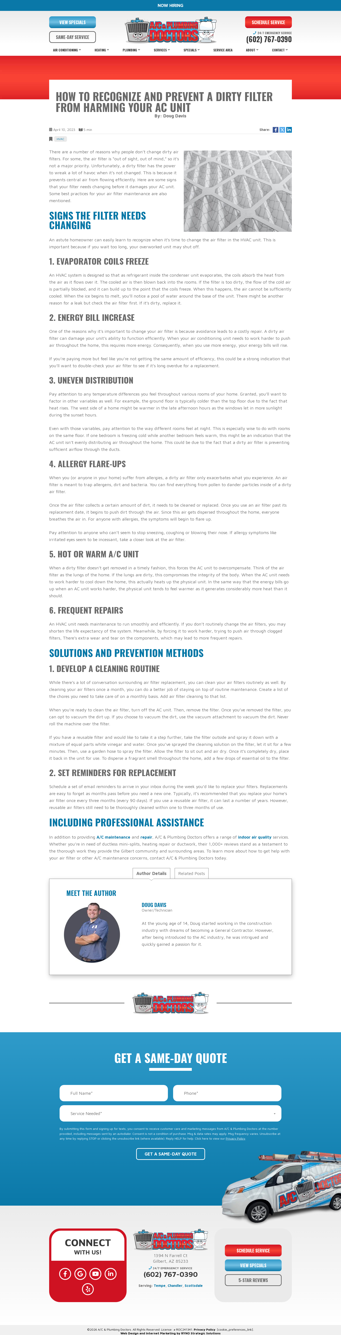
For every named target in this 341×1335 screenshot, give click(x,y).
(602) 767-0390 (269, 39)
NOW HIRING (170, 5)
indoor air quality (259, 836)
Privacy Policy (235, 1138)
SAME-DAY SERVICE (72, 37)
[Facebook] (62, 1272)
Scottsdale (194, 1286)
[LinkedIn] (100, 1272)
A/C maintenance (115, 836)
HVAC (60, 139)
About (250, 49)
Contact (278, 49)
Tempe (159, 1286)
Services (160, 49)
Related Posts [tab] (191, 873)
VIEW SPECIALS (72, 22)
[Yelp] (113, 1272)
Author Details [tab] (151, 873)
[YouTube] (88, 1272)
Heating (100, 49)
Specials (190, 49)
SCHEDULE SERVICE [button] (253, 1245)
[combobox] (170, 1113)
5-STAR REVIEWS (253, 1275)
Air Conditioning (65, 49)
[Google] (75, 1272)
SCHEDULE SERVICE (268, 22)
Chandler (175, 1286)
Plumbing (130, 49)
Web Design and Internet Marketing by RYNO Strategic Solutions (170, 1323)
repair (149, 836)
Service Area (222, 49)
